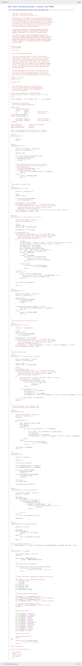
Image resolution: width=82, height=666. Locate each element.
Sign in (79, 2)
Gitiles (8, 664)
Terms (15, 664)
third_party (40, 6)
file (35, 9)
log (39, 9)
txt (76, 664)
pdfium (10, 6)
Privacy (11, 664)
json (79, 664)
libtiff (46, 6)
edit (47, 9)
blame (43, 9)
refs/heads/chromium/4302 (26, 6)
